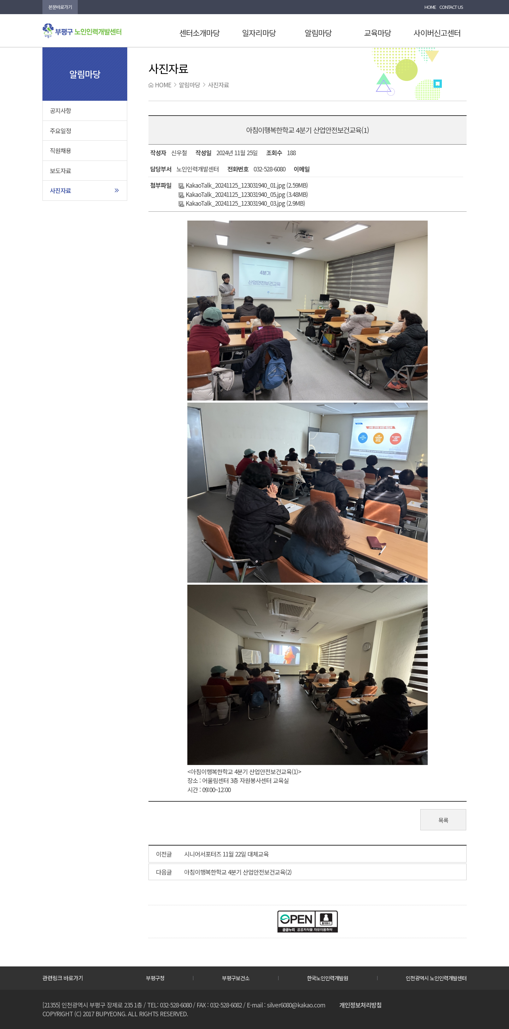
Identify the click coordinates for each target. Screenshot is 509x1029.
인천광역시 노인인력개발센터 (436, 978)
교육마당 (377, 32)
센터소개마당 (199, 32)
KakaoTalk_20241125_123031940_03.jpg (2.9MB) (242, 203)
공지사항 (60, 110)
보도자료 (60, 170)
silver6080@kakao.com (296, 1004)
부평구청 (155, 978)
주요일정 (60, 130)
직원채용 (60, 150)
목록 (443, 820)
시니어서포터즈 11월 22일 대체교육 (226, 853)
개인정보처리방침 (360, 1004)
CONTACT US (451, 7)
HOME (430, 7)
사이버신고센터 (437, 32)
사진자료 (60, 190)
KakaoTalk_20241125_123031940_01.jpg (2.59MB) (243, 185)
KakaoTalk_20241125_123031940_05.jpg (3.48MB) (243, 194)
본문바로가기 (60, 7)
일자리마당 (259, 32)
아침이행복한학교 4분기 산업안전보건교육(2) (238, 871)
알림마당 (318, 32)
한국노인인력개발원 (327, 978)
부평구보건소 (236, 978)
